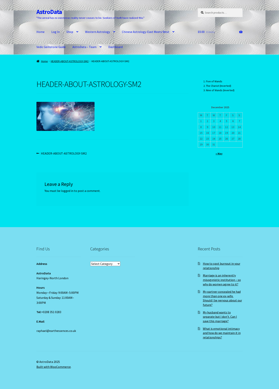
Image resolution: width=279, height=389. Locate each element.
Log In (55, 32)
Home (40, 32)
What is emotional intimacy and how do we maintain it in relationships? (222, 333)
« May (219, 153)
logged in (67, 191)
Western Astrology (97, 32)
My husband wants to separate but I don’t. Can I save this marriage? (220, 316)
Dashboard (115, 47)
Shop (69, 32)
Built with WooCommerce (53, 367)
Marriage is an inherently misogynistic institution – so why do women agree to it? (222, 279)
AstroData (49, 12)
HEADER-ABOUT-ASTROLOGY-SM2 (70, 61)
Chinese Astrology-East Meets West (145, 32)
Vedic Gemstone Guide (51, 47)
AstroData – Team (84, 47)
